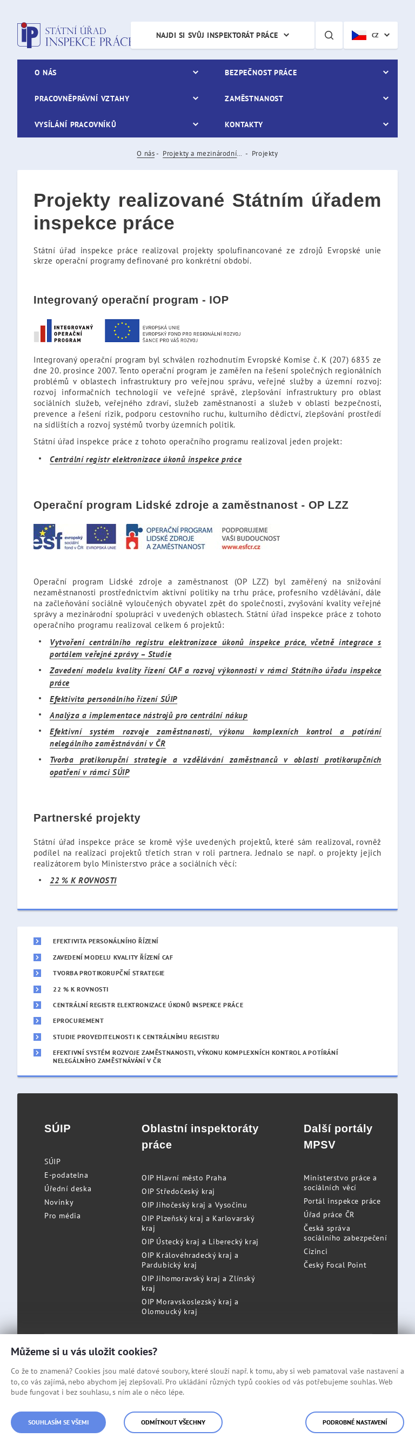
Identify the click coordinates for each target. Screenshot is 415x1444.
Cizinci (315, 1251)
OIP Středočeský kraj (178, 1191)
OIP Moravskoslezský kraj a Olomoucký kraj (190, 1306)
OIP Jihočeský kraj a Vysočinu (194, 1205)
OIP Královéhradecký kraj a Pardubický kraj (190, 1260)
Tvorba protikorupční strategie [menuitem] (109, 973)
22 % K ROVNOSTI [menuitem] (81, 989)
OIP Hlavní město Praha (184, 1178)
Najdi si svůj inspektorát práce (217, 35)
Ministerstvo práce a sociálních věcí (340, 1182)
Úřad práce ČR (329, 1214)
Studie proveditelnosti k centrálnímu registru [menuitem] (136, 1037)
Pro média (62, 1215)
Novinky (58, 1202)
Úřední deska (67, 1188)
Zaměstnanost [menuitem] (254, 98)
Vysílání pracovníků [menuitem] (76, 124)
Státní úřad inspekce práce (75, 35)
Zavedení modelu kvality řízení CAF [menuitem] (113, 957)
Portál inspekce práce (342, 1201)
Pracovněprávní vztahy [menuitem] (82, 98)
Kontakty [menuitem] (244, 124)
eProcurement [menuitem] (78, 1021)
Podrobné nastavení (355, 1422)
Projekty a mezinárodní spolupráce (203, 153)
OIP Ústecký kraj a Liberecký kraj (200, 1241)
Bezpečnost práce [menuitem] (261, 72)
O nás (146, 153)
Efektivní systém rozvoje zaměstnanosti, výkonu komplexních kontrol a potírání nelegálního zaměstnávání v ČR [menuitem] (195, 1056)
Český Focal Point (335, 1265)
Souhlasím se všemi (58, 1422)
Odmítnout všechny (173, 1422)
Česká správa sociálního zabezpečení (345, 1233)
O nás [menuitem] (46, 72)
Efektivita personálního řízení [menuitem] (105, 941)
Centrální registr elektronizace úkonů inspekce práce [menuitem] (148, 1005)
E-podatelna (66, 1175)
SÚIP (52, 1161)
